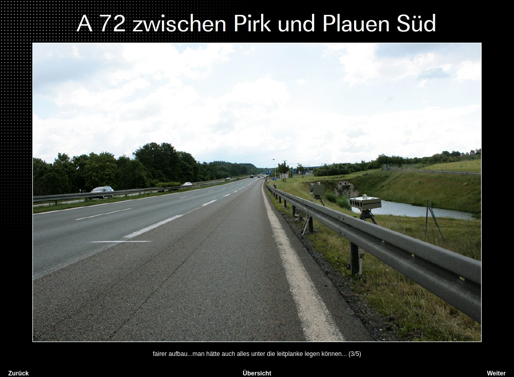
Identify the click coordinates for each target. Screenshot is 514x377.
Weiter (496, 373)
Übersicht (257, 373)
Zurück (18, 373)
